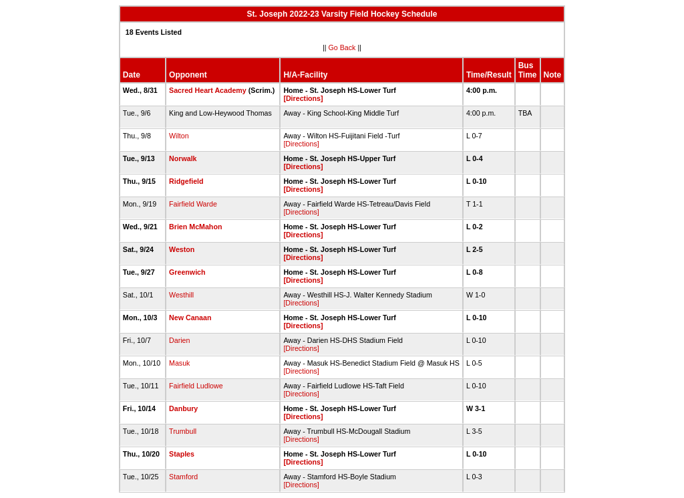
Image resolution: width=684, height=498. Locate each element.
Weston (181, 249)
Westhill (181, 295)
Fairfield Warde (193, 204)
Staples (181, 454)
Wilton (179, 136)
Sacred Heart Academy (207, 90)
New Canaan (190, 318)
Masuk (179, 363)
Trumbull (182, 431)
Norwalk (182, 158)
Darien (179, 340)
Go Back (342, 47)
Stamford (183, 477)
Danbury (183, 408)
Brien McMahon (195, 227)
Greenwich (187, 272)
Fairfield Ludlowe (196, 386)
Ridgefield (186, 181)
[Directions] (303, 98)
